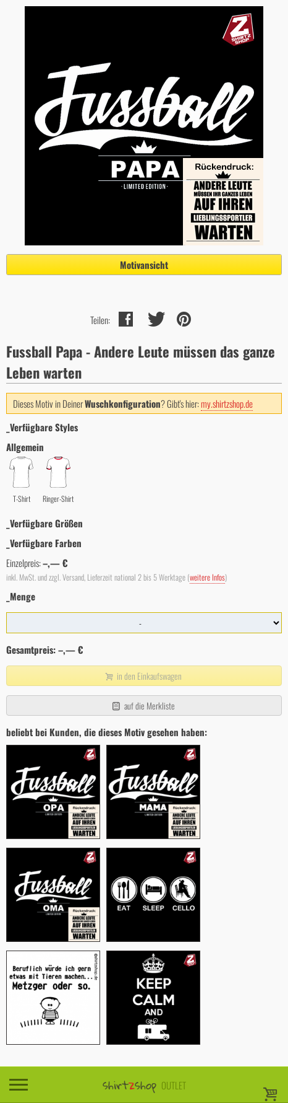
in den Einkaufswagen (142, 675)
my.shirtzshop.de (227, 403)
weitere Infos (207, 577)
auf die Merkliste (142, 705)
